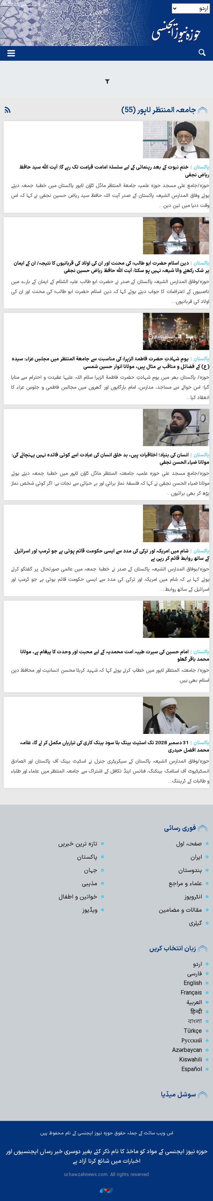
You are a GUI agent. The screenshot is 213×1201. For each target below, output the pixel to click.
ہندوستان (190, 870)
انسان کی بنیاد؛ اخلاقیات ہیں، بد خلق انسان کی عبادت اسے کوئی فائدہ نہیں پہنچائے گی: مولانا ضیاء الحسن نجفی (110, 459)
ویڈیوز (89, 910)
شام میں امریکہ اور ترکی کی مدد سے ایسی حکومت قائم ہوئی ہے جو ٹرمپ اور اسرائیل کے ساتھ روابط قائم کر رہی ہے (111, 555)
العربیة (194, 1002)
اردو (197, 964)
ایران (196, 857)
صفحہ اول (189, 844)
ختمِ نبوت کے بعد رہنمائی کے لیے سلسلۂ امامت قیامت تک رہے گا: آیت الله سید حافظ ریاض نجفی (114, 171)
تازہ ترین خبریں (77, 844)
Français (191, 993)
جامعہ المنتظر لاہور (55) (158, 110)
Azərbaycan (187, 1050)
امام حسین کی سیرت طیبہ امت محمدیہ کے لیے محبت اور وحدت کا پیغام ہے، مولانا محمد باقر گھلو (114, 656)
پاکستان (87, 857)
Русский (191, 1040)
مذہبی (89, 883)
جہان (90, 870)
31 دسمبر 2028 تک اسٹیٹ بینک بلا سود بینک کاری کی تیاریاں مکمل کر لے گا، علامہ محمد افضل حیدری (114, 746)
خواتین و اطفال (78, 897)
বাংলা (195, 1021)
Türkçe (193, 1031)
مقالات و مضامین (180, 910)
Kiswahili (190, 1060)
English (193, 983)
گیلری (195, 923)
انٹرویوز (193, 897)
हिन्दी (196, 1012)
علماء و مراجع (185, 883)
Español (191, 1069)
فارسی (194, 973)
